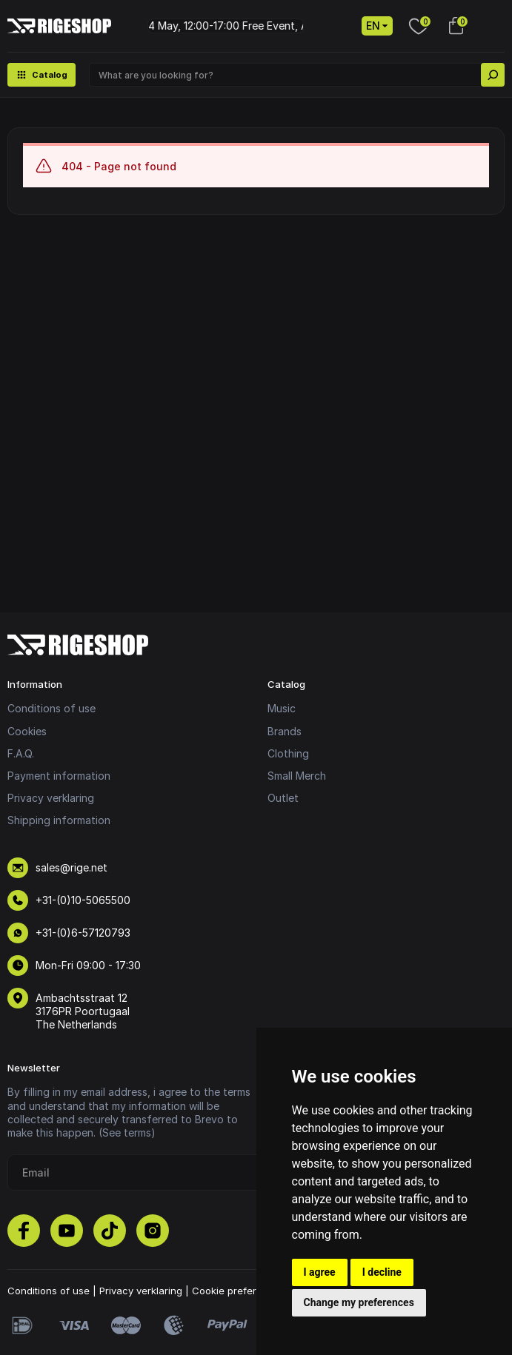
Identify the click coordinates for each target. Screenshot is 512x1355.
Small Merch (296, 775)
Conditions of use (51, 708)
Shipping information (58, 820)
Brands (284, 731)
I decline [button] (382, 1272)
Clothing (288, 753)
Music (281, 708)
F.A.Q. (20, 753)
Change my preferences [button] (359, 1302)
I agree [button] (320, 1272)
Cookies (27, 731)
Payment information (58, 775)
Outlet (283, 798)
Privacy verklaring (50, 798)
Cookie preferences (238, 1291)
